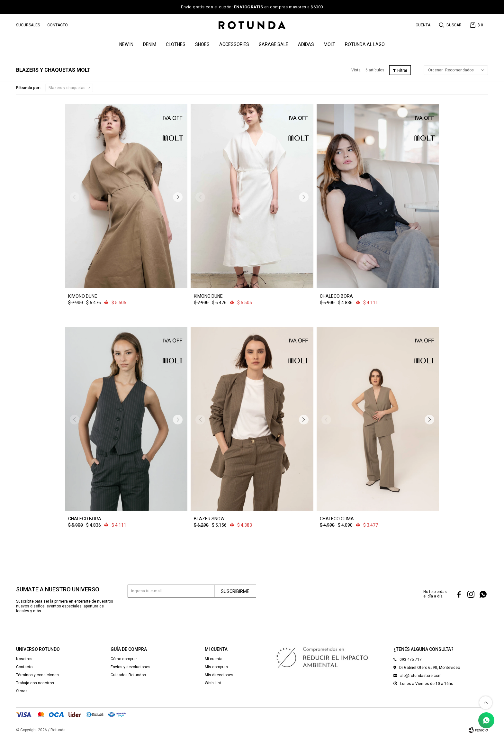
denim (149, 44)
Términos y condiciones (37, 675)
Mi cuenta (213, 659)
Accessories (234, 44)
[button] (178, 197)
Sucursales (28, 25)
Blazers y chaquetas (67, 88)
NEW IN (126, 44)
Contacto (57, 25)
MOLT (329, 44)
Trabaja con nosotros (35, 683)
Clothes (175, 44)
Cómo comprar (124, 659)
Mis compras (216, 667)
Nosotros (24, 659)
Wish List (213, 683)
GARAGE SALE (273, 44)
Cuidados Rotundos (128, 675)
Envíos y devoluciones (130, 667)
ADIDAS (306, 44)
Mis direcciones (219, 675)
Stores (22, 691)
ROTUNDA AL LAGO (365, 44)
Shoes (202, 44)
